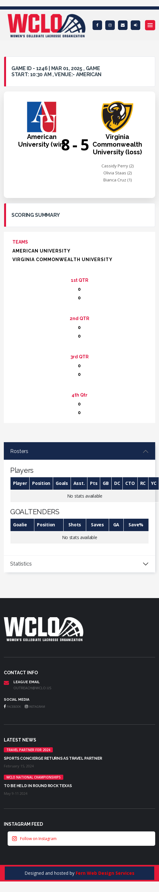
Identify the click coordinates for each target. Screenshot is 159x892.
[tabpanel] (79, 499)
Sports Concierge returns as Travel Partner (53, 758)
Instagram (35, 707)
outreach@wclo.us (32, 688)
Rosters (19, 451)
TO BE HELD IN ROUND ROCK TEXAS (38, 786)
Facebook (12, 707)
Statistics (21, 564)
